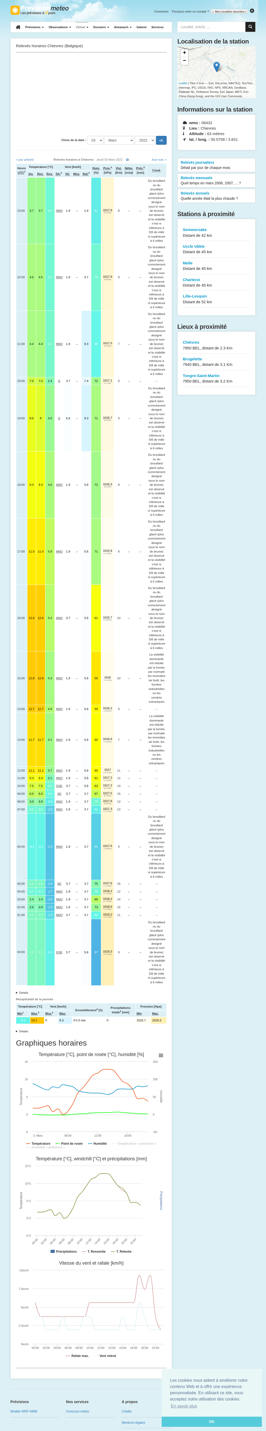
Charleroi (216, 282)
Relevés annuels (216, 196)
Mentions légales (133, 1422)
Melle (216, 266)
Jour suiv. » (159, 159)
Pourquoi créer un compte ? (190, 11)
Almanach (123, 27)
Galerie (141, 27)
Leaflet (183, 83)
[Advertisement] (91, 94)
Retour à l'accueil (41, 10)
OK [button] (212, 1422)
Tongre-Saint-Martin (216, 378)
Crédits (127, 1411)
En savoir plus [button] (184, 1406)
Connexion (161, 11)
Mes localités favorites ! (229, 11)
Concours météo (77, 1411)
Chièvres (216, 345)
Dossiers (101, 27)
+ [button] (184, 53)
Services (157, 27)
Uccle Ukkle (216, 249)
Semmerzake (216, 232)
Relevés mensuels (216, 181)
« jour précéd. (25, 159)
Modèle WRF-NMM (23, 1411)
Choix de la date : (73, 140)
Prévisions (34, 27)
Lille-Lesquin (216, 299)
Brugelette (216, 362)
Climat (82, 27)
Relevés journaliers (216, 165)
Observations (60, 27)
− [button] (184, 61)
